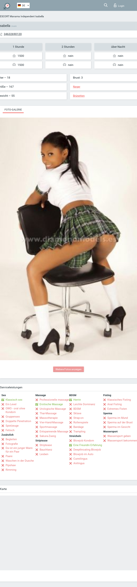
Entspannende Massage (54, 431)
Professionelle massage (54, 399)
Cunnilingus (80, 458)
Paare (9, 456)
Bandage (78, 427)
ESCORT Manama (10, 16)
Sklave (77, 413)
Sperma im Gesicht (118, 427)
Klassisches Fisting (119, 399)
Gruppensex (13, 416)
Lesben (44, 454)
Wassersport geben (119, 436)
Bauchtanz (46, 449)
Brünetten (79, 95)
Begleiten (11, 439)
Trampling (79, 431)
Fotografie (12, 443)
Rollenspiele (80, 422)
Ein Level (11, 404)
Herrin (77, 399)
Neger (76, 86)
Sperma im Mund (117, 418)
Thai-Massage (48, 413)
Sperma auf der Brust (120, 422)
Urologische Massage (53, 408)
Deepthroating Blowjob (87, 449)
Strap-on (78, 418)
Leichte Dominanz (84, 404)
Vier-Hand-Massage (51, 422)
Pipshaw (11, 465)
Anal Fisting (114, 404)
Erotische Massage (51, 404)
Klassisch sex (14, 399)
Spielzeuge (12, 425)
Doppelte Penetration (18, 421)
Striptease (46, 445)
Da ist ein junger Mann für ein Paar (19, 449)
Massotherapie (49, 418)
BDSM (77, 408)
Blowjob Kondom (83, 440)
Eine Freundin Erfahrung (87, 445)
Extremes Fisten (117, 408)
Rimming (11, 469)
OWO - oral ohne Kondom (15, 410)
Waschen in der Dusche (20, 460)
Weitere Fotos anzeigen (68, 369)
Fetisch (10, 430)
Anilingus (79, 463)
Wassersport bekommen (122, 440)
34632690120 (13, 34)
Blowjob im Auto (83, 454)
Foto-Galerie (13, 109)
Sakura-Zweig (48, 436)
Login (119, 5)
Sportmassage (48, 427)
